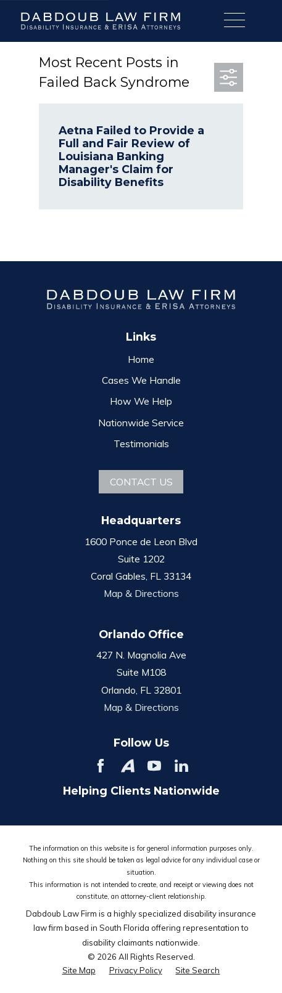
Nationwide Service (141, 422)
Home (141, 359)
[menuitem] (79, 970)
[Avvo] (128, 765)
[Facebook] (100, 765)
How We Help (141, 401)
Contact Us (141, 482)
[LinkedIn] (181, 765)
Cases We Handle (141, 380)
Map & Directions (141, 593)
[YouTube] (154, 765)
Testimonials (141, 443)
